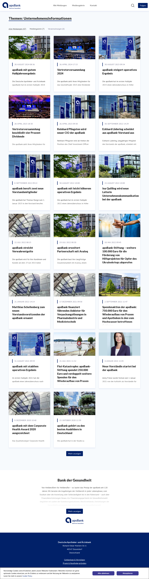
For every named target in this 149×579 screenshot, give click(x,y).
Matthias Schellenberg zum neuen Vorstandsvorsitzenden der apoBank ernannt (28, 312)
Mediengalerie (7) (37, 29)
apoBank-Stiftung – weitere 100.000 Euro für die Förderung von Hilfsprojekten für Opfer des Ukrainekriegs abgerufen (119, 255)
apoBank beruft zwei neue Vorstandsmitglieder (27, 190)
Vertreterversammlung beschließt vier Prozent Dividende (26, 132)
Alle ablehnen (103, 573)
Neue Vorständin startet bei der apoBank (119, 368)
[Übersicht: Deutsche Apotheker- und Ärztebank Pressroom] (11, 5)
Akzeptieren (128, 573)
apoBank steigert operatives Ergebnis (119, 71)
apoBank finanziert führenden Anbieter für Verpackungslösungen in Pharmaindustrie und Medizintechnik (71, 314)
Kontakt (93, 5)
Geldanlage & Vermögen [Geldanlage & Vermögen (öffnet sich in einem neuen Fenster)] (74, 560)
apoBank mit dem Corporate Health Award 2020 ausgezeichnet (29, 429)
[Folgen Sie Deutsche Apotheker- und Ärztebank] (143, 5)
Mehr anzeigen (74, 453)
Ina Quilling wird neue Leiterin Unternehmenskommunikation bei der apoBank (120, 194)
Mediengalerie (78, 5)
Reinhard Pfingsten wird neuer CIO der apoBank (71, 130)
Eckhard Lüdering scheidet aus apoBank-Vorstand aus (118, 130)
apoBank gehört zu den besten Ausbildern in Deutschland (71, 429)
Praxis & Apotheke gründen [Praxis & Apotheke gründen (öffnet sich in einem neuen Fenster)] (74, 563)
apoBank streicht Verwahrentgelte (22, 249)
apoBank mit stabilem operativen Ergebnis (25, 368)
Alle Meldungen (60, 5)
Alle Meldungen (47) (17, 29)
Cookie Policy (27, 576)
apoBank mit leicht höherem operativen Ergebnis (74, 190)
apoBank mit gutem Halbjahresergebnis (24, 71)
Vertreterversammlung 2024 (71, 71)
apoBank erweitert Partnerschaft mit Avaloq (72, 249)
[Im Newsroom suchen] (133, 5)
